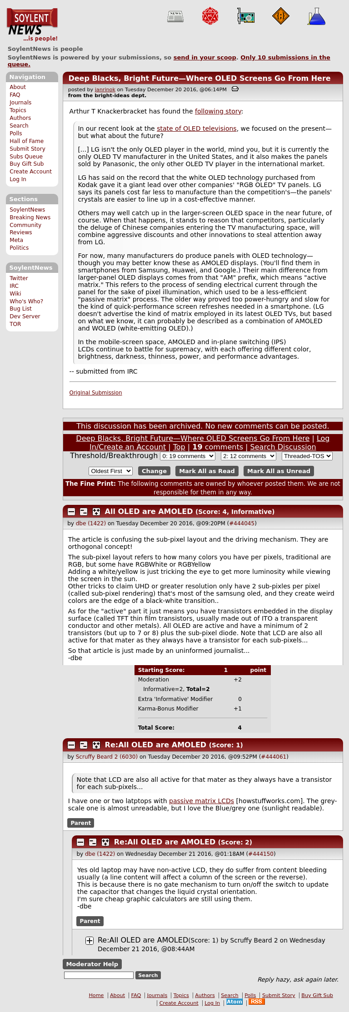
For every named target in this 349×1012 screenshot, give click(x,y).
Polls (16, 133)
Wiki (15, 294)
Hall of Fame (27, 141)
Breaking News (30, 217)
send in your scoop (205, 57)
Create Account (31, 171)
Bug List (21, 309)
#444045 (241, 523)
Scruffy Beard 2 (254, 940)
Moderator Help (92, 964)
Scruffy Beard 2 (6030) (107, 757)
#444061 (273, 757)
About (18, 87)
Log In (18, 179)
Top (179, 447)
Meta (16, 240)
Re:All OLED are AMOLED (156, 744)
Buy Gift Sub (27, 164)
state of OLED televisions (196, 128)
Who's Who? (26, 301)
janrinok (105, 90)
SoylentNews (32, 25)
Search (19, 126)
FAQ (15, 95)
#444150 (261, 854)
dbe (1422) (91, 523)
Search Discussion (283, 447)
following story (218, 111)
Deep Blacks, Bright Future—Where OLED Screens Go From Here (199, 78)
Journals (20, 102)
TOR (15, 324)
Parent (80, 823)
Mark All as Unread (278, 471)
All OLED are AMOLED (149, 511)
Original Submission (96, 393)
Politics (19, 248)
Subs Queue (26, 156)
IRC (14, 286)
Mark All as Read (207, 471)
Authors (20, 118)
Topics (18, 110)
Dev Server (25, 316)
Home (96, 995)
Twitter (19, 278)
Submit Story (27, 149)
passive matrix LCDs (201, 801)
